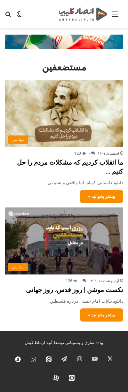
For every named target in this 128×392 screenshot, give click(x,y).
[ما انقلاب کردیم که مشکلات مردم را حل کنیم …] (64, 113)
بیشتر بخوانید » (101, 196)
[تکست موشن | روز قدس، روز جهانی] (64, 241)
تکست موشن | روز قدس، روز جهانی (74, 290)
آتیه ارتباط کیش (38, 342)
